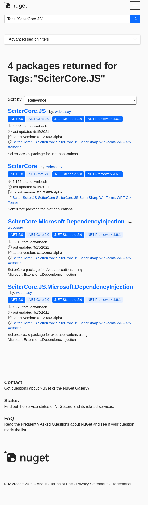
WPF (121, 142)
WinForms (107, 142)
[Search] (135, 19)
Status (11, 400)
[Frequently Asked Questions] (9, 418)
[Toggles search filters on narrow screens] (135, 39)
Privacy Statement (92, 484)
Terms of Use (61, 484)
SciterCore (46, 142)
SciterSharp (88, 142)
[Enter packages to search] (67, 19)
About (42, 484)
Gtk (128, 142)
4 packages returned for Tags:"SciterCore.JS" (62, 72)
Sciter (17, 142)
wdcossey (63, 112)
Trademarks (121, 484)
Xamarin (14, 147)
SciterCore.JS (27, 111)
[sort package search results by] (80, 100)
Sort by (15, 99)
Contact (13, 382)
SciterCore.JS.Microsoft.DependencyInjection (70, 287)
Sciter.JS (30, 142)
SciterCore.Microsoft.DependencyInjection (66, 221)
